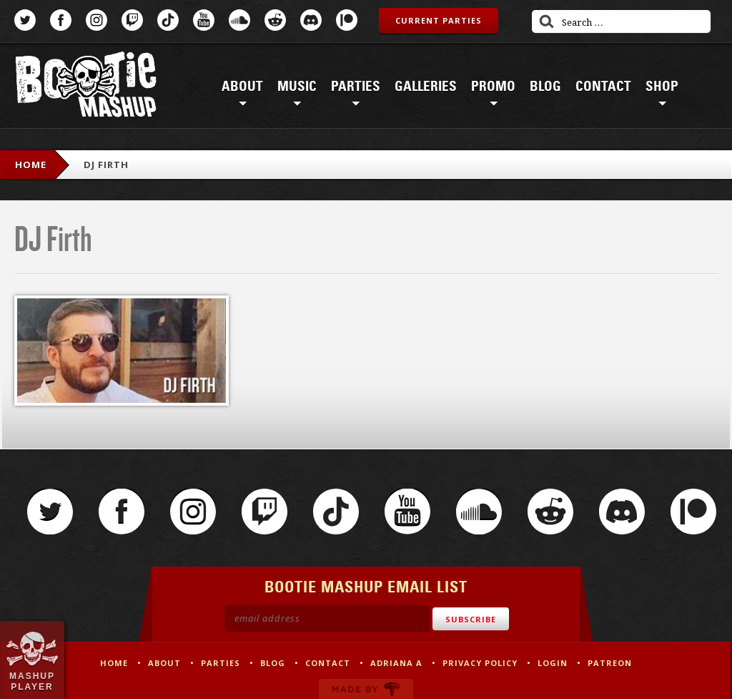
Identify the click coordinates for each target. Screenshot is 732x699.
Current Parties (438, 20)
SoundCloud (239, 20)
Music (297, 86)
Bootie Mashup (85, 87)
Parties (355, 86)
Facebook (60, 20)
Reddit (275, 20)
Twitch (132, 20)
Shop (662, 86)
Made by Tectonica (366, 689)
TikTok (168, 20)
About (242, 86)
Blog (545, 86)
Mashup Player (32, 681)
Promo (493, 86)
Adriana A (396, 663)
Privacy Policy (480, 663)
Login (553, 663)
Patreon (346, 20)
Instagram (96, 20)
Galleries (426, 86)
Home (30, 164)
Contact (603, 86)
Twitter (25, 20)
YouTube (203, 20)
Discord (311, 20)
